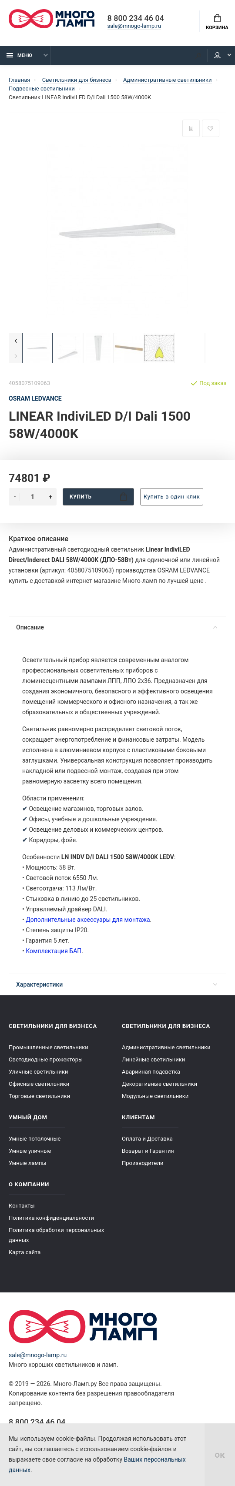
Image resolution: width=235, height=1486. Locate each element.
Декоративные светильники (159, 1084)
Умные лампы (28, 1163)
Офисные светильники (39, 1084)
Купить (98, 496)
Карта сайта (24, 1252)
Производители (143, 1163)
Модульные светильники (155, 1096)
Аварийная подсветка (151, 1071)
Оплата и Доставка (147, 1138)
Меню (19, 55)
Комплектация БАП (53, 950)
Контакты (22, 1205)
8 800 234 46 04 (135, 18)
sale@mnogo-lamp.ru (134, 26)
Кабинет (217, 55)
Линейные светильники (153, 1059)
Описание (116, 627)
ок (220, 1454)
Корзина (217, 22)
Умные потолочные (34, 1138)
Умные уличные (30, 1151)
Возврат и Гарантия (148, 1151)
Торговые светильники (39, 1096)
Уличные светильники (38, 1071)
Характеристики (116, 984)
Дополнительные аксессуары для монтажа (88, 919)
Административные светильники (166, 1047)
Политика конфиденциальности (51, 1218)
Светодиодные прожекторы (46, 1059)
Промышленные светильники (48, 1047)
